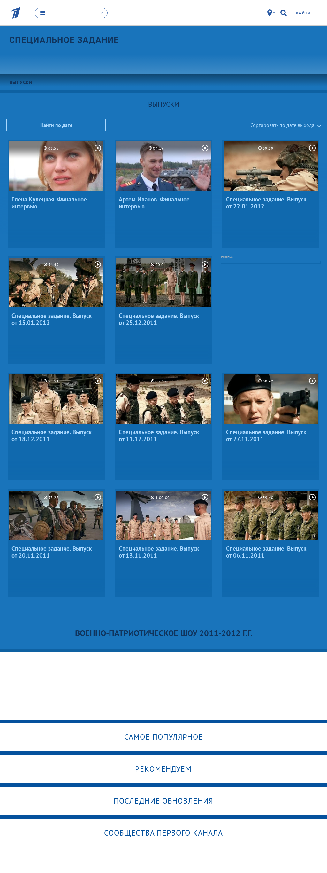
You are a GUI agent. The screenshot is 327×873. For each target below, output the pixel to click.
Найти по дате (56, 125)
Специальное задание (64, 40)
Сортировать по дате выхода (282, 125)
